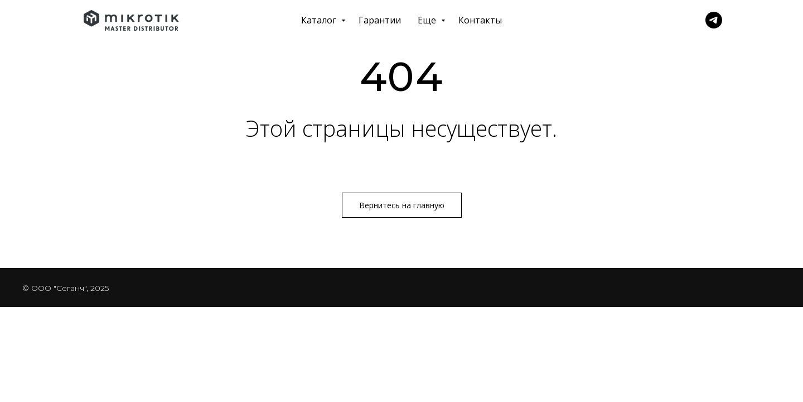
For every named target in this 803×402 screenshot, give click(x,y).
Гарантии (380, 20)
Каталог (319, 20)
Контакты (480, 20)
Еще (428, 20)
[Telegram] (713, 20)
